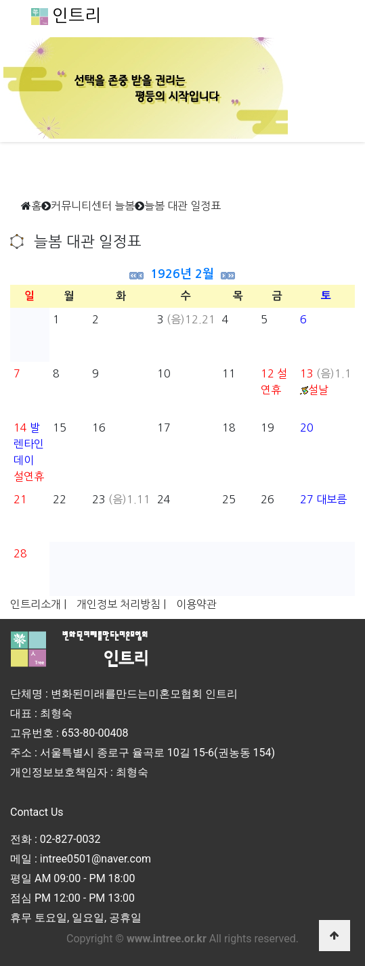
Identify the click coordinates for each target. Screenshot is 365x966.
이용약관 (196, 604)
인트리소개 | (38, 604)
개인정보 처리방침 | (121, 604)
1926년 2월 (182, 274)
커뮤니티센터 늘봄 (93, 205)
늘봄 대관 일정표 (182, 205)
